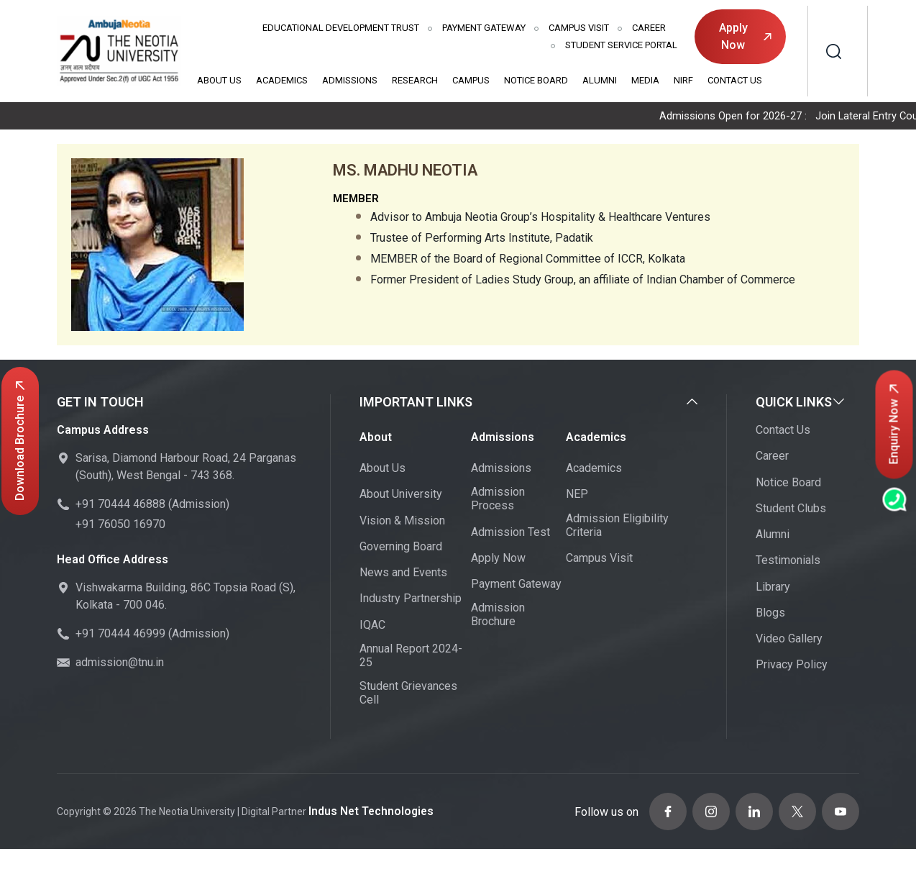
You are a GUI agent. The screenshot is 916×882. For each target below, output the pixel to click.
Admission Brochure (498, 615)
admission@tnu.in (119, 663)
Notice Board (536, 80)
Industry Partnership (410, 599)
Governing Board (400, 548)
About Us (219, 80)
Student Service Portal (621, 45)
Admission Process (498, 500)
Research (415, 80)
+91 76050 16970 (120, 525)
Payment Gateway (484, 27)
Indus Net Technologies (365, 808)
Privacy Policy (792, 666)
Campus (471, 80)
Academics (282, 80)
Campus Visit (579, 27)
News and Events (403, 574)
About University (400, 495)
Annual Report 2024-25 (410, 656)
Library (773, 588)
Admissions (349, 80)
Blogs (770, 614)
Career (649, 27)
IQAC (372, 626)
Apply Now (745, 36)
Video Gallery (789, 640)
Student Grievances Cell (408, 694)
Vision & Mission (402, 522)
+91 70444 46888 (120, 505)
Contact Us (734, 80)
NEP (577, 495)
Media (645, 80)
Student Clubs (791, 510)
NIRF (683, 80)
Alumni (599, 80)
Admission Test (510, 533)
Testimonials (788, 561)
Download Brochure (20, 441)
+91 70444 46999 (120, 635)
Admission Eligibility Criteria (617, 526)
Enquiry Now (894, 425)
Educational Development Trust (340, 27)
